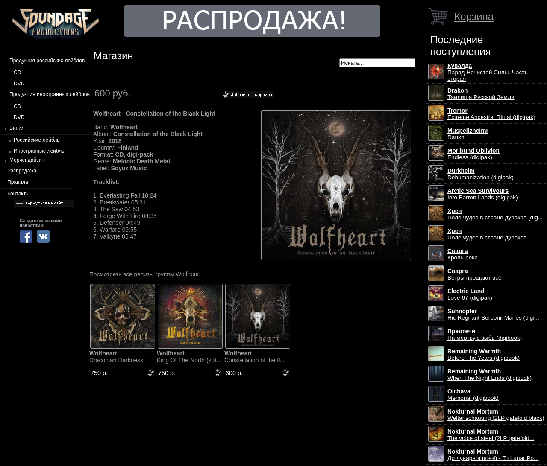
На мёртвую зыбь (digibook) (484, 334)
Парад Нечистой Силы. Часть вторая (487, 72)
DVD (19, 84)
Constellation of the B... (255, 357)
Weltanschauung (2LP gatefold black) (495, 414)
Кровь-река (462, 254)
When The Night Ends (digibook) (489, 374)
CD (17, 73)
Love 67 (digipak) (469, 294)
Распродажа (21, 171)
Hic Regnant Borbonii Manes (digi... (493, 314)
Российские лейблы (37, 140)
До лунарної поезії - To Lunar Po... (493, 455)
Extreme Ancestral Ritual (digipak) (491, 114)
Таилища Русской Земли (481, 93)
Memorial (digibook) (473, 394)
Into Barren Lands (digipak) (482, 194)
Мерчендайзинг (27, 160)
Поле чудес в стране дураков (486, 234)
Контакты (18, 194)
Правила (17, 182)
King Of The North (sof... (189, 357)
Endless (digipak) (473, 154)
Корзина (474, 16)
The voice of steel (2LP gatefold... (490, 434)
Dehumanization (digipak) (480, 174)
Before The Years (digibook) (483, 354)
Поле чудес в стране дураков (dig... (495, 214)
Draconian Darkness (116, 357)
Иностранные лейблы (39, 151)
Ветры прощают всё (474, 274)
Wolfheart (188, 274)
